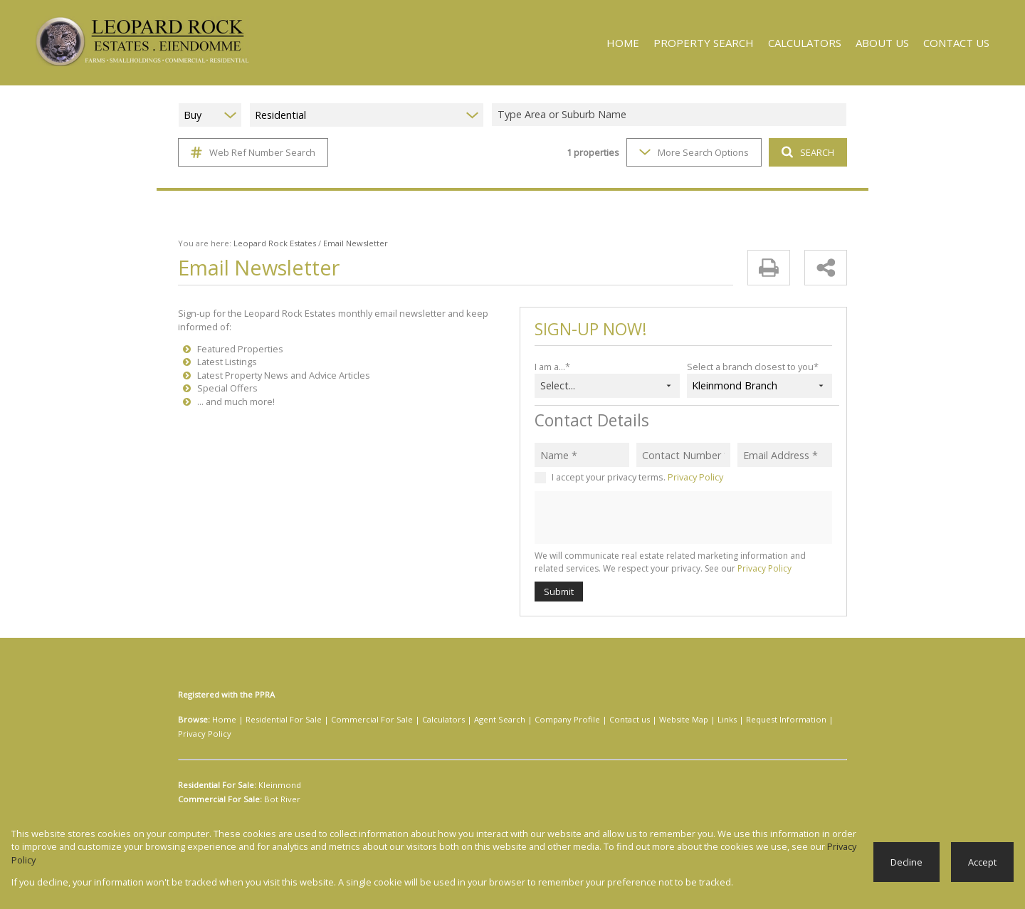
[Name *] (582, 455)
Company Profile (529, 719)
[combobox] (671, 114)
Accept (983, 868)
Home (222, 719)
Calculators (418, 719)
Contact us (584, 719)
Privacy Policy (694, 476)
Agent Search (469, 719)
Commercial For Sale (354, 719)
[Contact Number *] (683, 455)
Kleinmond (278, 771)
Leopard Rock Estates (267, 243)
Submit (558, 591)
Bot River (278, 785)
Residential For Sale (275, 719)
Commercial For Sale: (219, 785)
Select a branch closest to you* (749, 366)
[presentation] (682, 518)
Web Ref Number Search (251, 152)
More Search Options (693, 152)
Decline (908, 868)
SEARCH (806, 152)
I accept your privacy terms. (637, 476)
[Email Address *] (784, 455)
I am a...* (553, 366)
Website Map (632, 719)
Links (671, 719)
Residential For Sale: (217, 771)
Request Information (723, 719)
